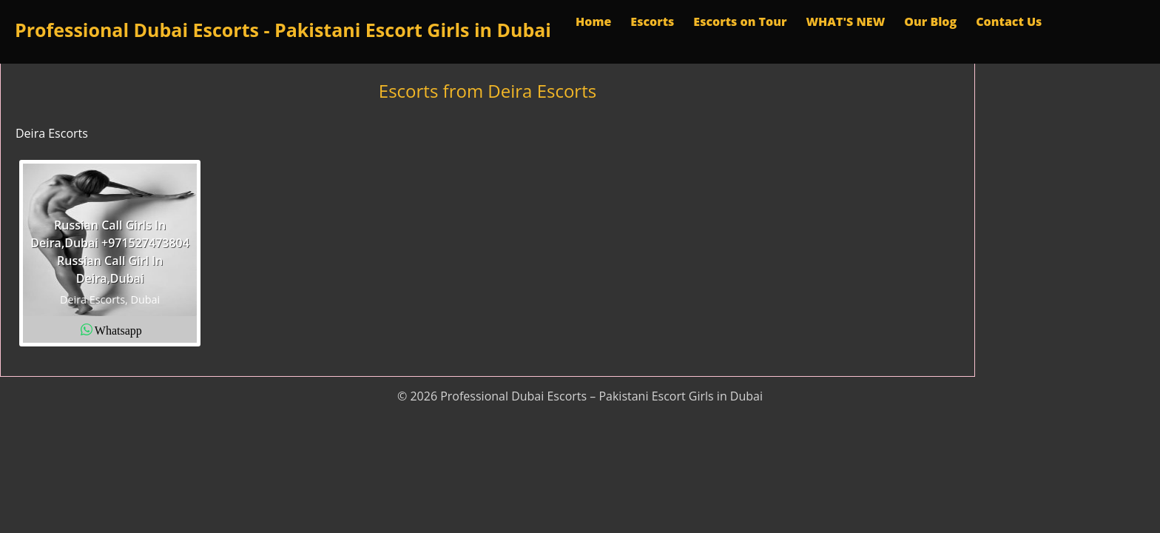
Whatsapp (118, 329)
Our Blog (930, 21)
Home (593, 21)
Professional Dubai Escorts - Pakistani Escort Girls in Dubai (283, 29)
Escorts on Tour (739, 21)
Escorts (652, 21)
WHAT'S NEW (845, 21)
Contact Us (1009, 21)
